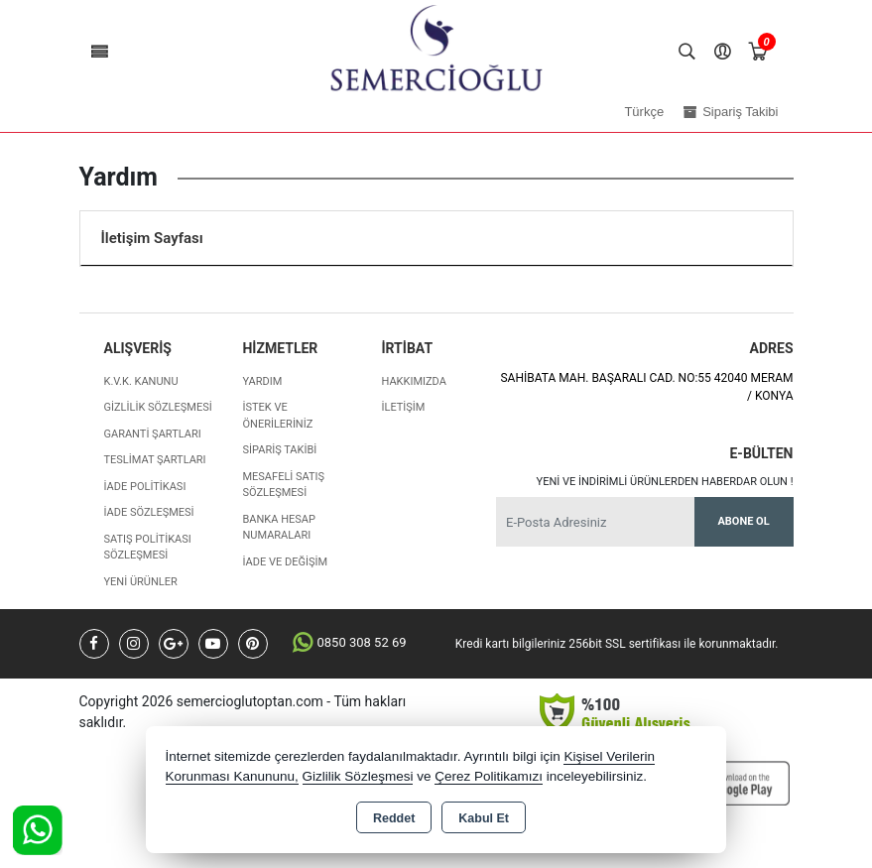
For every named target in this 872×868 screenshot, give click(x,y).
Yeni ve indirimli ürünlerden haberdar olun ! (665, 481)
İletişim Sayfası (152, 238)
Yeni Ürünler (141, 581)
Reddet (394, 818)
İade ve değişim (284, 562)
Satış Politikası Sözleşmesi (147, 547)
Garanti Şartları (152, 434)
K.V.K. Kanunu (141, 381)
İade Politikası (145, 486)
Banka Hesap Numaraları (278, 528)
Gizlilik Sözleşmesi (158, 407)
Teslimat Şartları (155, 459)
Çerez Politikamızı (489, 776)
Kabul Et (483, 818)
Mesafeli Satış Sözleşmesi (283, 485)
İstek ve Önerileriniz (277, 416)
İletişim (403, 407)
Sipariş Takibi (279, 449)
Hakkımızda (413, 381)
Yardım (262, 381)
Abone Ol (743, 521)
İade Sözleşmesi (149, 512)
